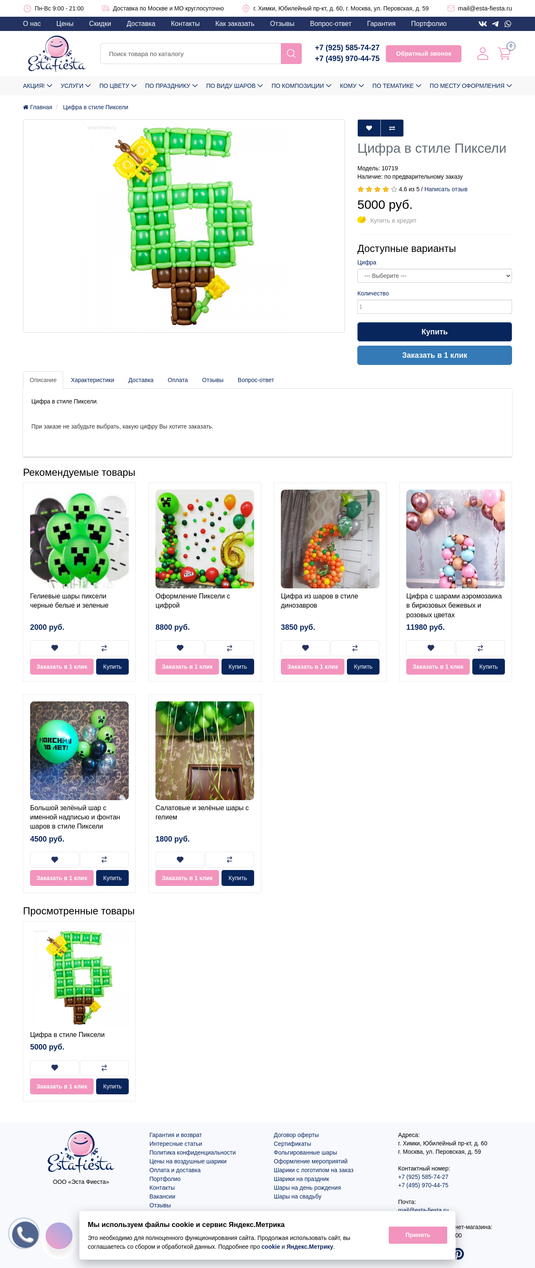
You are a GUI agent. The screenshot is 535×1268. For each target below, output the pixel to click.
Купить (435, 332)
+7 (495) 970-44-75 (347, 58)
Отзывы (282, 23)
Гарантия (381, 23)
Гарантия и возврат (176, 1135)
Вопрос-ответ (331, 23)
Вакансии (163, 1196)
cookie (271, 1246)
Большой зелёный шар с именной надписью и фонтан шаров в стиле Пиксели (75, 817)
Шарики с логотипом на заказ (314, 1170)
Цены (65, 23)
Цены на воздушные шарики (188, 1161)
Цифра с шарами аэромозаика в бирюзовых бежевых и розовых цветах (454, 606)
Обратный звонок (423, 53)
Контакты (185, 23)
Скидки (100, 23)
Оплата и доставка (175, 1170)
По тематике (393, 85)
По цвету (114, 85)
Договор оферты (296, 1135)
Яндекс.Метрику (310, 1246)
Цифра (366, 262)
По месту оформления (467, 85)
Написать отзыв (445, 189)
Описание (43, 380)
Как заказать (235, 23)
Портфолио (429, 23)
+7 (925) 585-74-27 (347, 48)
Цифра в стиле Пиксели (67, 1034)
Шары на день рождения (307, 1187)
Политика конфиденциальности (193, 1152)
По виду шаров (230, 85)
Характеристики (92, 380)
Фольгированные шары (305, 1152)
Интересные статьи (176, 1143)
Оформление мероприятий (311, 1161)
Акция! (34, 85)
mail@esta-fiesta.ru (485, 8)
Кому (348, 85)
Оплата (178, 380)
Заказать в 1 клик (434, 355)
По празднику (167, 85)
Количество (373, 293)
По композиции (298, 85)
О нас (32, 23)
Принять (417, 1235)
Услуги (72, 85)
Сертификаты (292, 1143)
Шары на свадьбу (297, 1196)
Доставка (141, 23)
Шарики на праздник (301, 1179)
